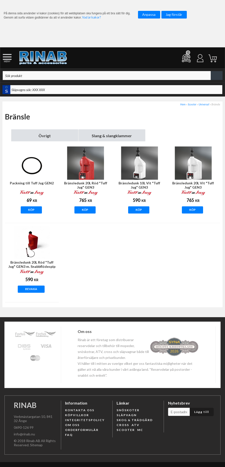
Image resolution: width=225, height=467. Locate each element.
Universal (204, 104)
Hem (183, 104)
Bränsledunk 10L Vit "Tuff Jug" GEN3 (139, 185)
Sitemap (36, 445)
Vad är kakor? (91, 17)
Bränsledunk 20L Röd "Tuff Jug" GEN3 (85, 185)
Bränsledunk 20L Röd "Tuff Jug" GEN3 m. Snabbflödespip (31, 264)
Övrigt (44, 135)
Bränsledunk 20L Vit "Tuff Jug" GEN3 (193, 185)
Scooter (192, 104)
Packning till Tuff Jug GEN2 (32, 183)
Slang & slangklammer (112, 135)
